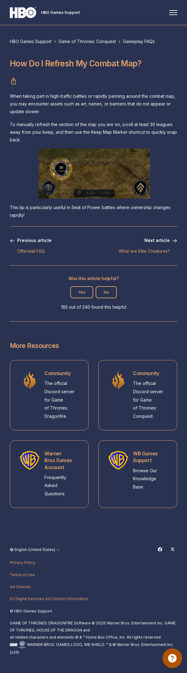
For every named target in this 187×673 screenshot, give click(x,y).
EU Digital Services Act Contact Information (49, 598)
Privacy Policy (22, 562)
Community (57, 373)
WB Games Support (145, 457)
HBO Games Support (31, 41)
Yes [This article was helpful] (81, 292)
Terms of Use (22, 574)
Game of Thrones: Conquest (87, 41)
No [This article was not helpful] (106, 292)
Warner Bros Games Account (58, 460)
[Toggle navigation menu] (173, 12)
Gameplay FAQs (139, 41)
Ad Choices (20, 586)
